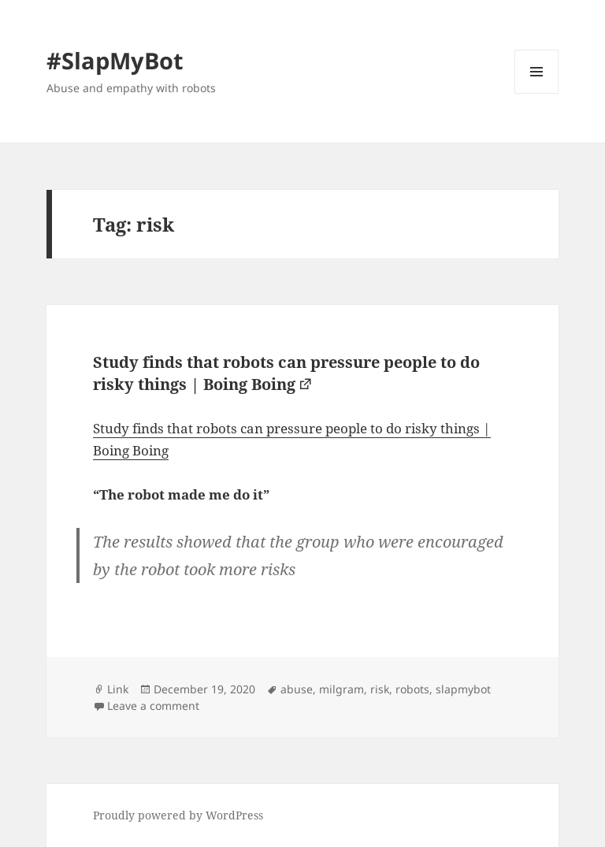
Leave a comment (153, 705)
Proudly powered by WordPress (178, 815)
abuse (296, 689)
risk (379, 689)
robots (412, 689)
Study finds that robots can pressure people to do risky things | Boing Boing (286, 373)
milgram (341, 689)
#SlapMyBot (115, 60)
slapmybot (463, 689)
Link (117, 689)
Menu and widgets (537, 93)
